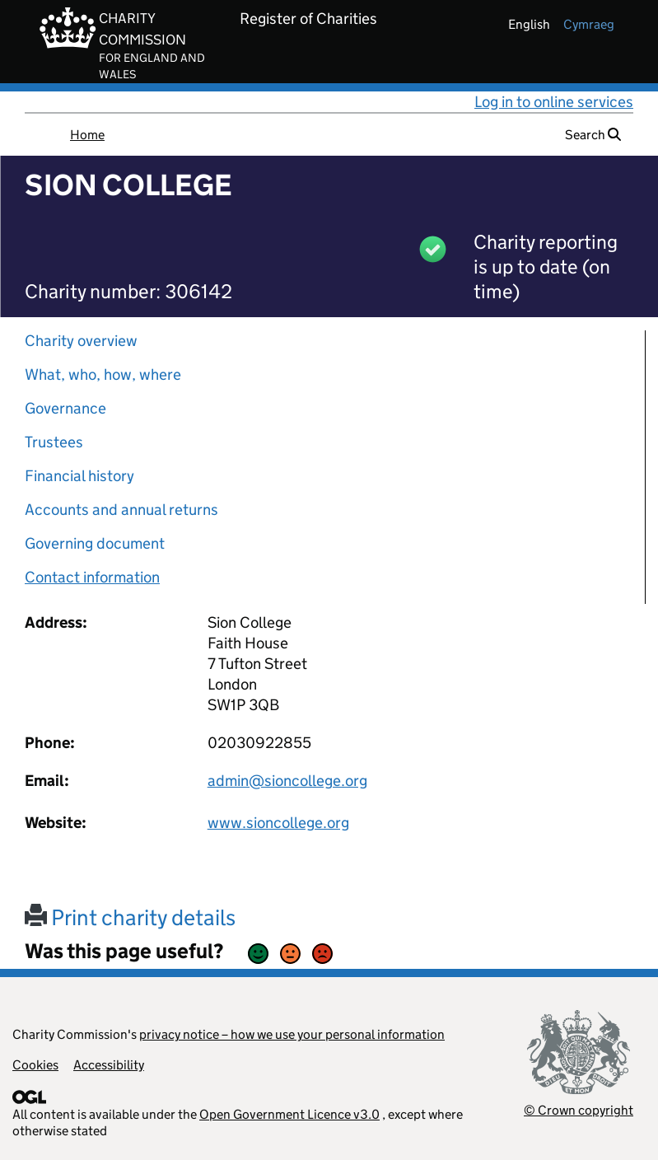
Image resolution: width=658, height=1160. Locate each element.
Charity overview (81, 340)
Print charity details (130, 917)
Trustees (54, 442)
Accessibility (108, 1065)
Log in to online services (553, 101)
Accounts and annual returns (121, 509)
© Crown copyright (578, 1110)
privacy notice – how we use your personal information (292, 1034)
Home (87, 135)
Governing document (95, 543)
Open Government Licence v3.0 (289, 1114)
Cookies (35, 1065)
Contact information (92, 577)
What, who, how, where (103, 374)
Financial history (79, 475)
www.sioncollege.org (278, 822)
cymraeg (588, 24)
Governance (65, 408)
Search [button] (593, 135)
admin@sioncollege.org (287, 780)
